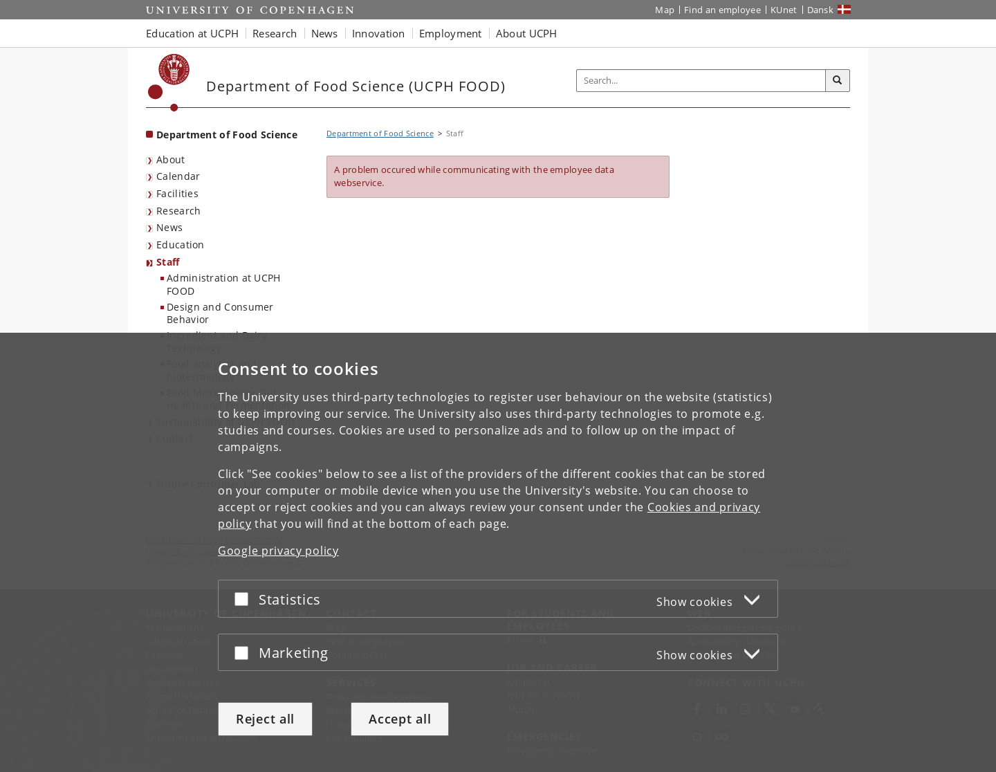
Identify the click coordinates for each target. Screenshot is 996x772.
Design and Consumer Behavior (220, 313)
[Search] (837, 81)
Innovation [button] (378, 33)
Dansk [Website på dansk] (820, 9)
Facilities (177, 193)
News (169, 227)
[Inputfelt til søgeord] (701, 80)
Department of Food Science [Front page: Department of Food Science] (226, 134)
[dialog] (498, 552)
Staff (168, 261)
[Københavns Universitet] (169, 82)
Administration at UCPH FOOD (224, 284)
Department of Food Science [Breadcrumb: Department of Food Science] (380, 133)
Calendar (178, 176)
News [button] (324, 33)
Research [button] (274, 33)
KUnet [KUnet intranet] (784, 9)
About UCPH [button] (526, 33)
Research (178, 210)
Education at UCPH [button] (192, 33)
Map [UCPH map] (664, 9)
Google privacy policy (278, 550)
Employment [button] (450, 33)
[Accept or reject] (244, 598)
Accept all (400, 718)
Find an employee (722, 9)
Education (180, 244)
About (170, 159)
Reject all (265, 718)
